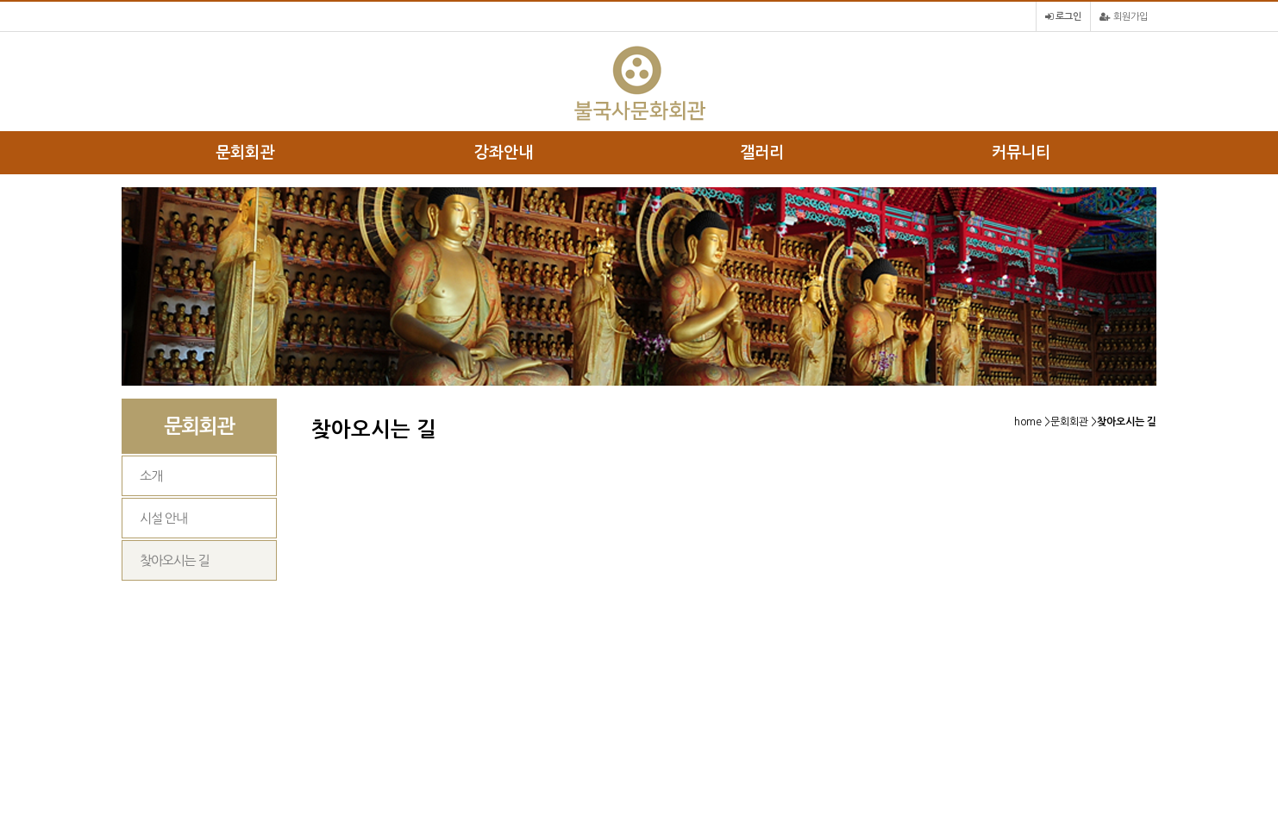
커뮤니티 (1021, 152)
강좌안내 (503, 152)
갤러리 (762, 152)
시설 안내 (163, 518)
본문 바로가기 (0, 0)
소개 (151, 475)
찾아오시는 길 (174, 560)
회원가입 (1123, 17)
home (1028, 422)
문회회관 (245, 152)
